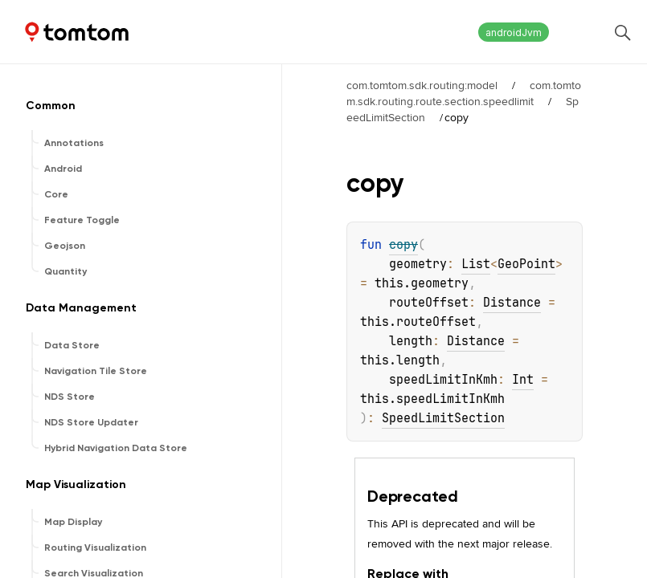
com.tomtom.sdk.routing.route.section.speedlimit (463, 93)
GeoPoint (526, 264)
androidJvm (513, 32)
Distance (512, 303)
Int (523, 380)
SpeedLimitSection (443, 418)
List (475, 264)
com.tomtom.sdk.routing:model (422, 85)
